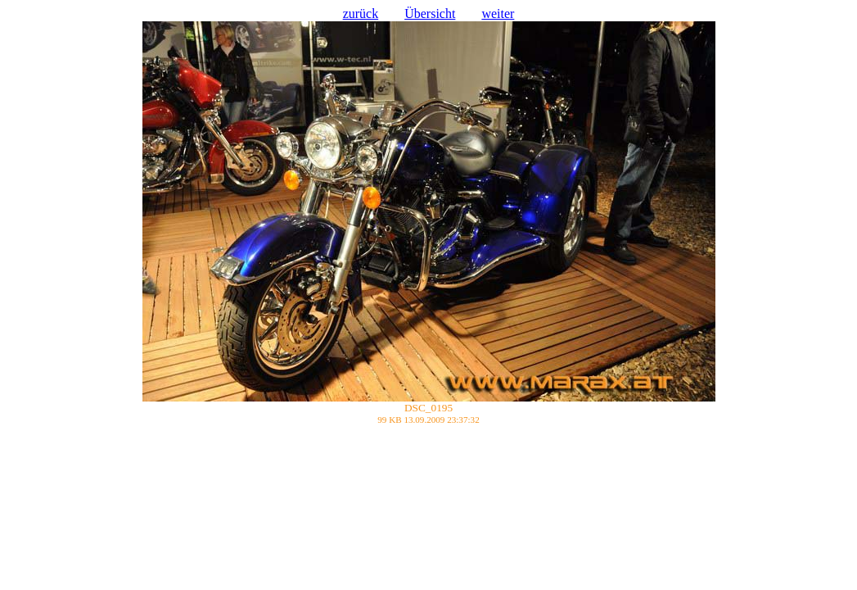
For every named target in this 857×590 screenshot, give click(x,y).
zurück (361, 13)
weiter (497, 13)
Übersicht (429, 13)
